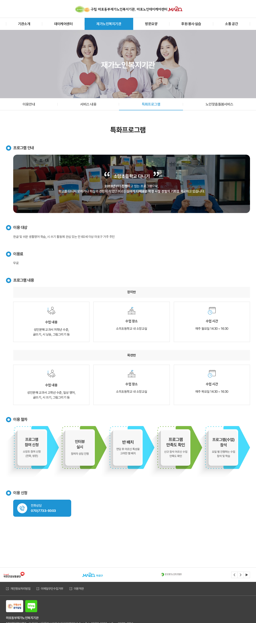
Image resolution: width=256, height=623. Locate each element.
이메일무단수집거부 (52, 589)
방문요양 (151, 24)
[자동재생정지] (247, 575)
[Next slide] (240, 575)
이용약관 (79, 589)
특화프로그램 (151, 104)
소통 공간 (231, 24)
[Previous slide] (234, 575)
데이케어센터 (63, 24)
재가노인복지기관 (108, 24)
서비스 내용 (88, 104)
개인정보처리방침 (20, 589)
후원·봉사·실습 (191, 24)
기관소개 (24, 24)
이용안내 (29, 104)
